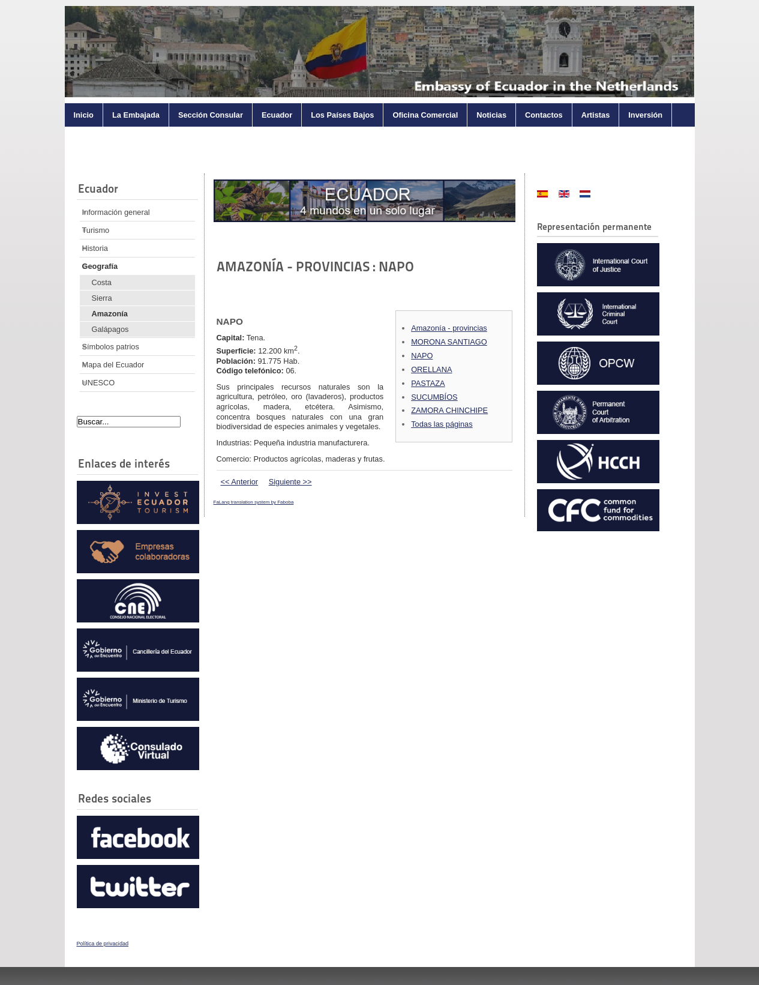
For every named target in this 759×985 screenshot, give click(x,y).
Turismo (96, 230)
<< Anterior (240, 481)
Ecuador (277, 114)
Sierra (102, 298)
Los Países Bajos (342, 114)
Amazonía (110, 313)
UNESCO (98, 382)
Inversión (645, 114)
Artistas (595, 114)
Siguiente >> (290, 481)
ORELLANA (431, 369)
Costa (102, 282)
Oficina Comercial (425, 114)
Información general (116, 212)
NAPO (422, 355)
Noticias (491, 114)
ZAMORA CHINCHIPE (449, 410)
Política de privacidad (103, 944)
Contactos (544, 114)
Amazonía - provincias (449, 328)
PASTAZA (428, 383)
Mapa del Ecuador (113, 364)
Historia (95, 248)
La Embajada (136, 114)
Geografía (100, 266)
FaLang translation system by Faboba (254, 502)
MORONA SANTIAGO (449, 341)
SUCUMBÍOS (434, 397)
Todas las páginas (441, 424)
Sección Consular (210, 114)
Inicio (84, 114)
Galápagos (110, 329)
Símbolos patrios (110, 346)
